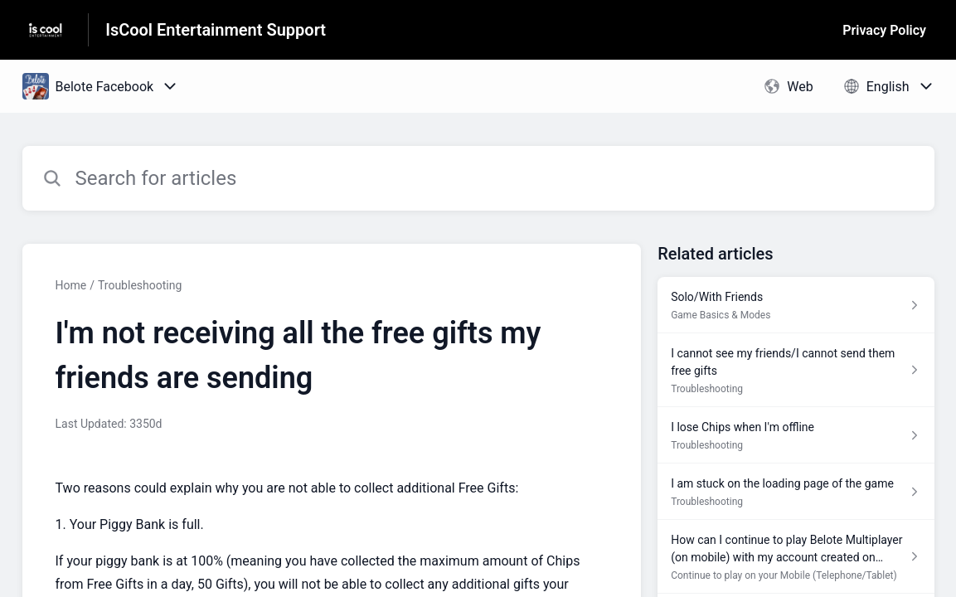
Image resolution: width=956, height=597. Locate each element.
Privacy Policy (884, 30)
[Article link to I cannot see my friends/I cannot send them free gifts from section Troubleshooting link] (796, 370)
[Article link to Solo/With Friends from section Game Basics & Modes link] (796, 305)
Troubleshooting (140, 285)
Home (71, 285)
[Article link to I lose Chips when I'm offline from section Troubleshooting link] (796, 435)
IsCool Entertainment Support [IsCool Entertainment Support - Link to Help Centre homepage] (215, 30)
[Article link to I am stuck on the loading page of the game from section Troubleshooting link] (796, 492)
